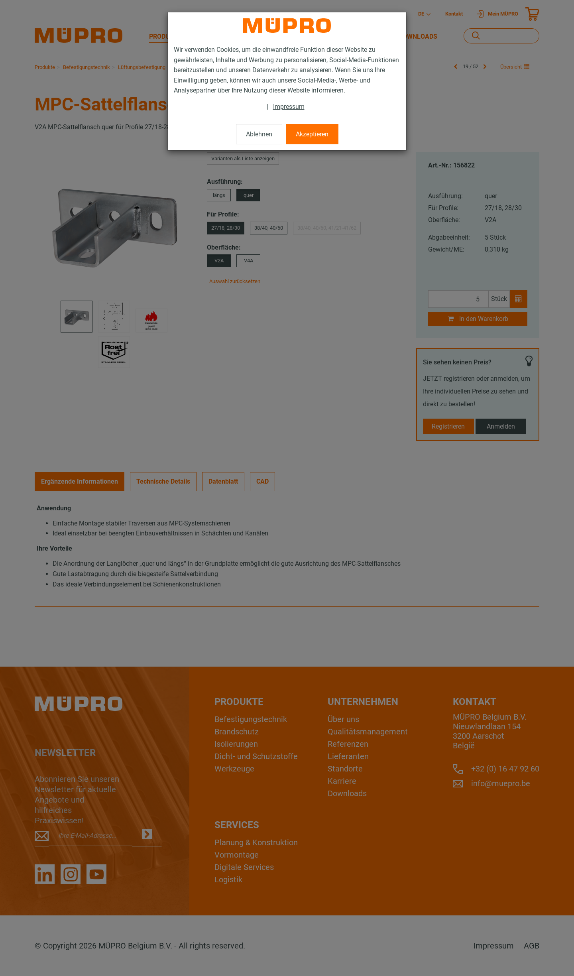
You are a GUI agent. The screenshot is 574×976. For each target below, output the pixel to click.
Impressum (289, 106)
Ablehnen (259, 134)
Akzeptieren (312, 134)
